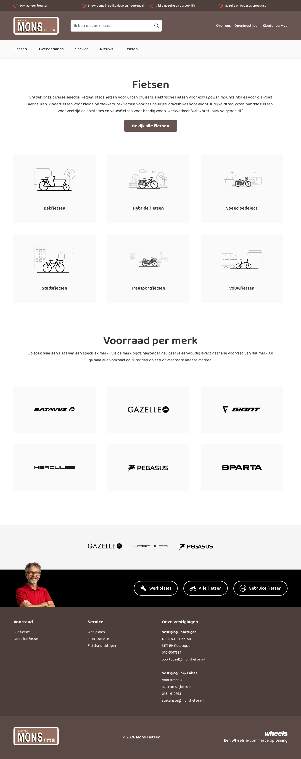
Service (82, 49)
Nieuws (106, 49)
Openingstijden (246, 26)
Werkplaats (96, 632)
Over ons (223, 26)
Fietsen (20, 49)
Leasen (131, 49)
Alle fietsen (22, 632)
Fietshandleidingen (102, 646)
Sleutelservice (98, 639)
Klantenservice (275, 26)
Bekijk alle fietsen (150, 126)
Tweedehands (51, 49)
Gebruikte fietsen (26, 639)
